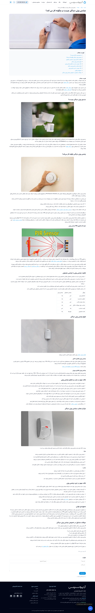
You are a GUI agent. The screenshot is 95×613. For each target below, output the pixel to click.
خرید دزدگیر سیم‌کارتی (33, 600)
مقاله (78, 7)
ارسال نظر (82, 573)
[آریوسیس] (78, 2)
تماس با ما (36, 591)
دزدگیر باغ (66, 499)
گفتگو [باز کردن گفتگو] (90, 608)
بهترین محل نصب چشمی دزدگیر (64, 210)
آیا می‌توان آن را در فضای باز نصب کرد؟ (76, 535)
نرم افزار (55, 2)
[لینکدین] (17, 596)
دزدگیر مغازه (68, 146)
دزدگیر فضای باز (45, 546)
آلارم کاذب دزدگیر (68, 90)
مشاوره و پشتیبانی (36, 2)
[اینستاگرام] (21, 596)
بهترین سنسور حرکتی (17, 220)
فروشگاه (64, 2)
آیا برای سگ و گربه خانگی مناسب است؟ (76, 531)
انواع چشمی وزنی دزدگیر (76, 62)
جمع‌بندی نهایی (78, 70)
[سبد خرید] (14, 2)
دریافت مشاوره (35, 593)
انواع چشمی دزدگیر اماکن (56, 261)
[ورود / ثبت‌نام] (10, 2)
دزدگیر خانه (68, 88)
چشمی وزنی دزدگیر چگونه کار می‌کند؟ (73, 57)
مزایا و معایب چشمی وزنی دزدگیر (75, 66)
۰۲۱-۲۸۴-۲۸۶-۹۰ (51, 590)
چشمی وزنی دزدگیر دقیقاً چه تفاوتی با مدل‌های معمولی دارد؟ (71, 526)
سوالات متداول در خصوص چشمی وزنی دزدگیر (72, 73)
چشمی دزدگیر (74, 404)
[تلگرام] (11, 596)
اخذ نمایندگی (49, 2)
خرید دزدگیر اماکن (34, 598)
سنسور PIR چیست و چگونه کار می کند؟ (71, 367)
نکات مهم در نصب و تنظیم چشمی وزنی (73, 64)
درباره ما (43, 2)
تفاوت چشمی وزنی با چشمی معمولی (73, 59)
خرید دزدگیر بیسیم (34, 603)
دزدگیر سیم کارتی (35, 266)
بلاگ (59, 2)
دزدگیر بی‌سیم (27, 266)
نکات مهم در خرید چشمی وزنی (75, 68)
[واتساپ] (14, 596)
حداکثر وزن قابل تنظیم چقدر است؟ (77, 533)
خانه (85, 7)
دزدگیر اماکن (66, 82)
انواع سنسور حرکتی (82, 355)
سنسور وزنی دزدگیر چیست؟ (76, 55)
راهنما (37, 588)
